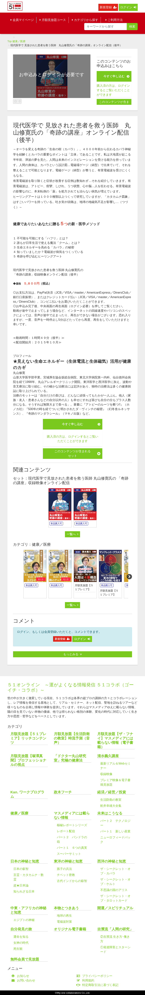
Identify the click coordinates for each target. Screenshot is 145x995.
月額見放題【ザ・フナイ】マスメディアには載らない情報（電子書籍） (115, 740)
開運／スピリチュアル (115, 908)
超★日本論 (21, 885)
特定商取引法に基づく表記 (98, 985)
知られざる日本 (24, 891)
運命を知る (21, 936)
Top (9, 41)
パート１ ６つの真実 (72, 847)
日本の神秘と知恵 (24, 861)
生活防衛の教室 (110, 799)
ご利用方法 (114, 19)
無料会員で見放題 (24, 959)
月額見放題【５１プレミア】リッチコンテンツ (28, 738)
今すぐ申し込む (116, 76)
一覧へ (72, 534)
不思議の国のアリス (113, 890)
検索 (132, 26)
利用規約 (86, 980)
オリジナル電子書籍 (70, 929)
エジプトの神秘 (24, 920)
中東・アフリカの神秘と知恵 (28, 910)
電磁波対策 (64, 921)
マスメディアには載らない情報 (72, 815)
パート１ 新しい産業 (115, 831)
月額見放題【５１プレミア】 (84, 587)
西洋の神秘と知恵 (111, 861)
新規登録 (108, 7)
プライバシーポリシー (95, 975)
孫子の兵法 (64, 868)
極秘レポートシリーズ (72, 825)
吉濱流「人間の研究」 (115, 929)
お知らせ (21, 975)
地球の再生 (64, 915)
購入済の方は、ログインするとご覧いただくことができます (113, 90)
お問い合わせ (24, 980)
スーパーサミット (69, 853)
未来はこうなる (109, 813)
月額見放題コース (53, 19)
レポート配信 (66, 831)
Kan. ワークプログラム (27, 794)
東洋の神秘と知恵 (68, 861)
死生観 (17, 948)
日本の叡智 (21, 868)
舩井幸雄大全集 (110, 805)
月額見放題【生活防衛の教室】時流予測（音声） (72, 738)
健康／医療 (18, 41)
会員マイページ (22, 19)
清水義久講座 (108, 756)
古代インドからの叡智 (72, 880)
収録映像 (106, 774)
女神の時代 (21, 942)
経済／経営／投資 (111, 792)
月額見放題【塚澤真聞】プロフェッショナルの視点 (28, 760)
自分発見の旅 (21, 929)
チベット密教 (66, 874)
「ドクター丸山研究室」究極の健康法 (70, 758)
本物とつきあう (66, 908)
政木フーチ (63, 792)
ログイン (128, 7)
